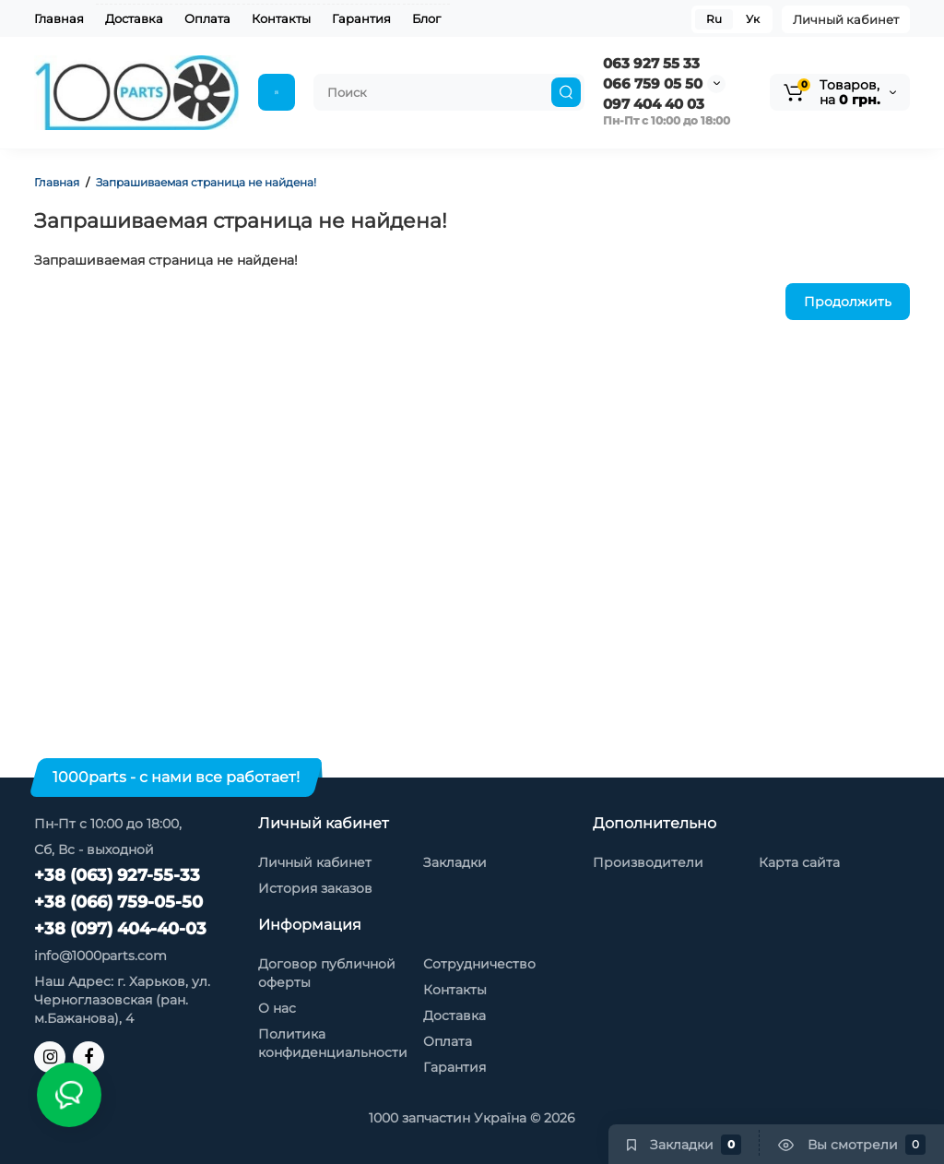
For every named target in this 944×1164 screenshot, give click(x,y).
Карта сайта (799, 862)
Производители (648, 862)
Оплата (207, 18)
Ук (753, 19)
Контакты (281, 18)
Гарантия (361, 18)
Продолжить (847, 301)
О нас (277, 1008)
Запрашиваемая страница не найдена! (206, 182)
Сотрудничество (479, 964)
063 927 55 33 (651, 63)
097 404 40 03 (653, 104)
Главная (59, 18)
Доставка (134, 18)
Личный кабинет (846, 19)
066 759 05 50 (652, 83)
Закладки (455, 862)
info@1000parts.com (100, 955)
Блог (426, 18)
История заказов (315, 888)
